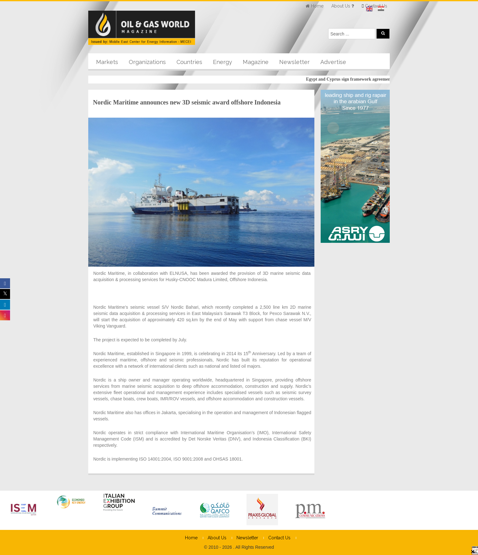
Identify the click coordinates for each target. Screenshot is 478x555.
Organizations (147, 62)
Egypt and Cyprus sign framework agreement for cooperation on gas (372, 79)
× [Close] (473, 551)
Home (191, 537)
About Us (217, 537)
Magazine (256, 62)
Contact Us (279, 537)
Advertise (333, 62)
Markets (107, 62)
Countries (189, 62)
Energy (222, 62)
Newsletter (294, 62)
